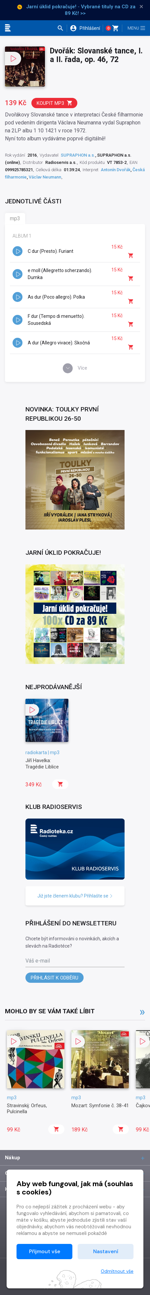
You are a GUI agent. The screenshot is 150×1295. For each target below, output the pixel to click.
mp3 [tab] (15, 218)
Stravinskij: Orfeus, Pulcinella (27, 1109)
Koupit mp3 (55, 103)
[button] (62, 28)
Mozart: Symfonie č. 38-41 (100, 1106)
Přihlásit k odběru (54, 978)
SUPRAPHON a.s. (78, 155)
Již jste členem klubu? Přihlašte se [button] (75, 896)
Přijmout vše (44, 1251)
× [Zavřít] (141, 6)
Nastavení (105, 1251)
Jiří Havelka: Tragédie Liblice (42, 763)
